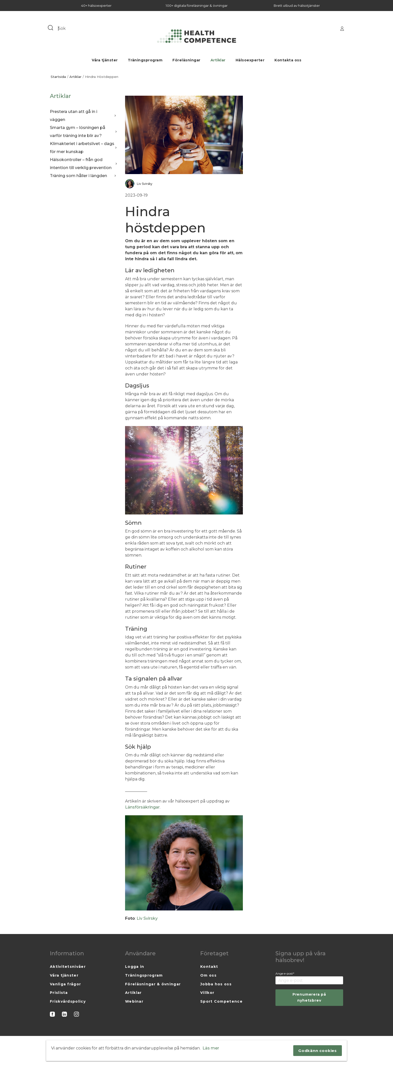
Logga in (134, 966)
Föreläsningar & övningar (153, 984)
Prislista (59, 992)
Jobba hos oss (216, 984)
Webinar (134, 1001)
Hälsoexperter (250, 60)
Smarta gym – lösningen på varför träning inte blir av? (84, 131)
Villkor (207, 992)
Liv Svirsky (147, 918)
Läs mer (211, 1048)
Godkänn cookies (317, 1050)
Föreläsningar (186, 60)
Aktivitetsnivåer (68, 966)
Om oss (208, 975)
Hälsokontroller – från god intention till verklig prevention (84, 163)
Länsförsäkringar (142, 807)
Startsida (58, 76)
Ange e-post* (284, 973)
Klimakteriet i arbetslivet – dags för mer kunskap (84, 147)
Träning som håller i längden (84, 175)
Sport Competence (221, 1001)
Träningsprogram (145, 60)
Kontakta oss (287, 60)
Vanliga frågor (65, 984)
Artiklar (218, 60)
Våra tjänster (105, 60)
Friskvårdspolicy (68, 1001)
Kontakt (209, 966)
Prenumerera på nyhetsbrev (309, 997)
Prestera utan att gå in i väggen (84, 115)
